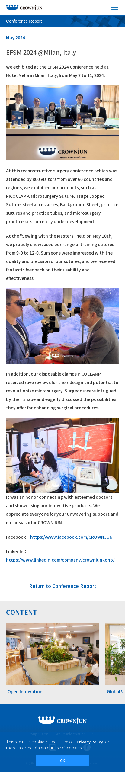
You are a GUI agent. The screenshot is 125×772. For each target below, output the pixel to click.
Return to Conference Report (62, 585)
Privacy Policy (90, 742)
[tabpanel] (52, 659)
